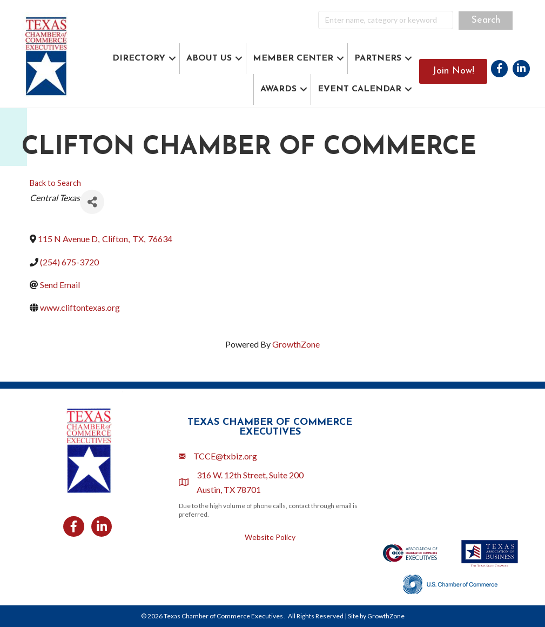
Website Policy (270, 537)
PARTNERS (377, 58)
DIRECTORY (138, 58)
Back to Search (55, 183)
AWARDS (278, 89)
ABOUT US (209, 58)
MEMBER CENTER (293, 58)
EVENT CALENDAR (359, 89)
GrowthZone (296, 344)
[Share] (92, 202)
